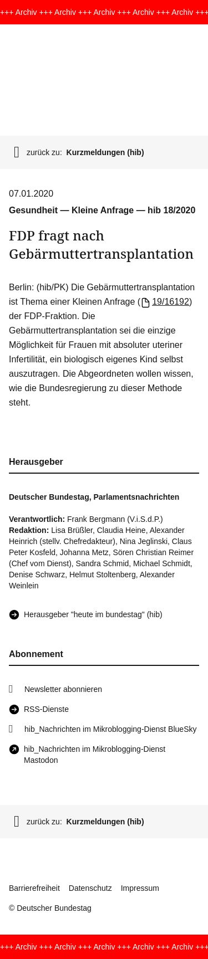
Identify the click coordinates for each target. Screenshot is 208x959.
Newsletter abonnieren (63, 689)
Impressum (140, 888)
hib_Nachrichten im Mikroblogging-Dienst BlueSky (110, 729)
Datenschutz (90, 888)
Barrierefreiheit (34, 888)
